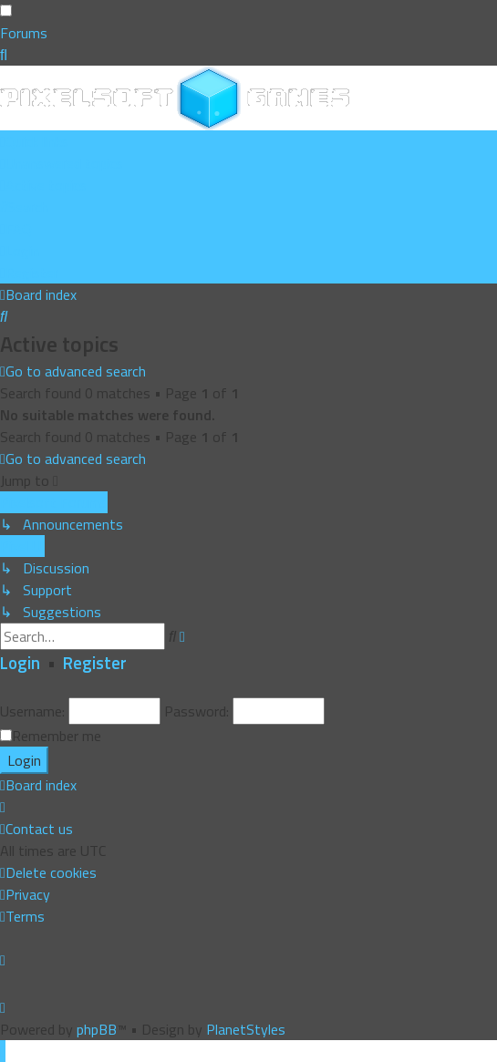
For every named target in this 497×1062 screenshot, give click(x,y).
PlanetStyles (245, 1029)
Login (20, 662)
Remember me (56, 736)
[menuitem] (61, 163)
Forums (23, 33)
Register (95, 662)
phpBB (97, 1029)
